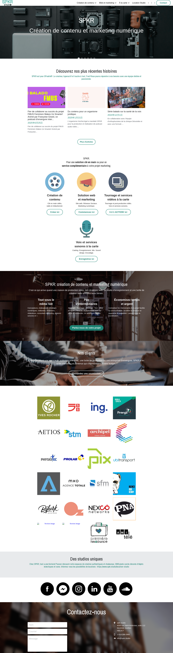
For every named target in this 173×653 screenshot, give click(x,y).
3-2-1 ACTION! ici (101, 216)
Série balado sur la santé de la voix (124, 111)
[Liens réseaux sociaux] (148, 3)
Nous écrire (47, 612)
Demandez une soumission (86, 330)
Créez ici (42, 212)
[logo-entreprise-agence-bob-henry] (124, 439)
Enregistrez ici (131, 212)
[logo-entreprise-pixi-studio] (73, 439)
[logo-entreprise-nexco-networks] (99, 465)
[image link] (7, 3)
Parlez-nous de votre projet (86, 285)
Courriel (32, 587)
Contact (163, 3)
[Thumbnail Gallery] (48, 364)
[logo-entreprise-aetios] (48, 389)
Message (33, 595)
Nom (31, 581)
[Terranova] (48, 439)
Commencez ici (71, 212)
